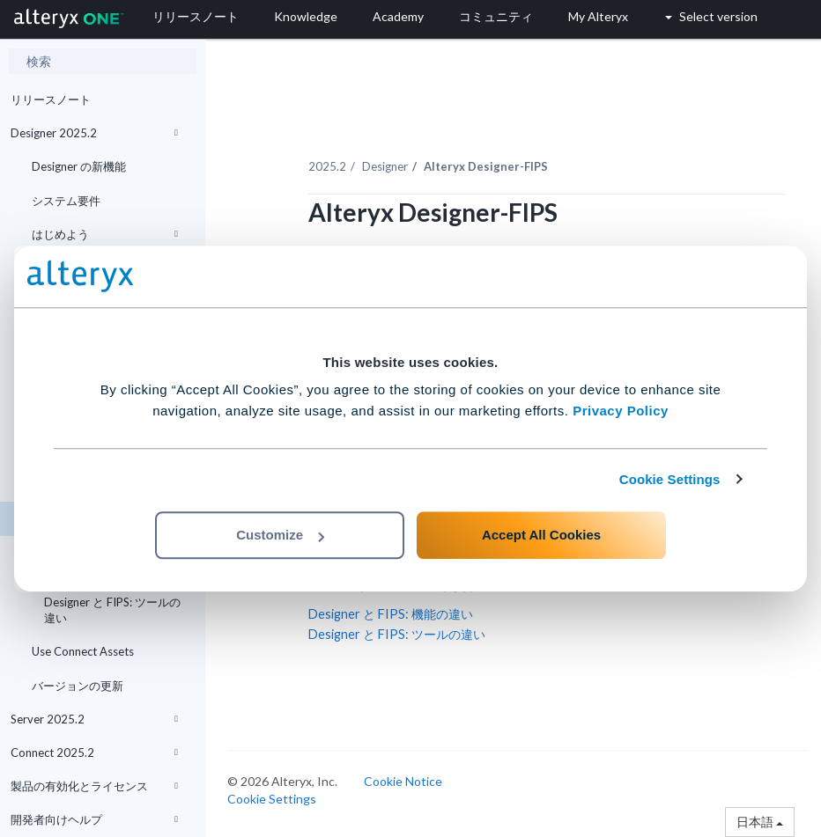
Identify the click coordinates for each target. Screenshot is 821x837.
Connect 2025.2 (94, 752)
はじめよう (105, 234)
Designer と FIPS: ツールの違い (112, 610)
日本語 (759, 821)
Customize (280, 534)
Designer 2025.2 (94, 133)
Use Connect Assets (83, 651)
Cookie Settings (670, 479)
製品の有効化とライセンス (94, 786)
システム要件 (66, 201)
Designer (385, 166)
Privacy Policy (621, 410)
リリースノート (51, 99)
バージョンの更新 (77, 686)
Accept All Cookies (541, 534)
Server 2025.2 (94, 719)
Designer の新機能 (79, 166)
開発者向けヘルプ (94, 819)
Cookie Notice (403, 781)
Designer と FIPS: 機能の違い (390, 613)
